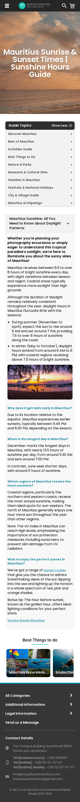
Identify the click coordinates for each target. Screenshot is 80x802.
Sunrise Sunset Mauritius (26, 620)
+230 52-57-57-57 (37, 762)
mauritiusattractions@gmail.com (38, 779)
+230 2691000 (40, 758)
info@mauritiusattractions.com (36, 774)
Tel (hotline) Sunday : (29, 767)
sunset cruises (55, 570)
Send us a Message (22, 722)
